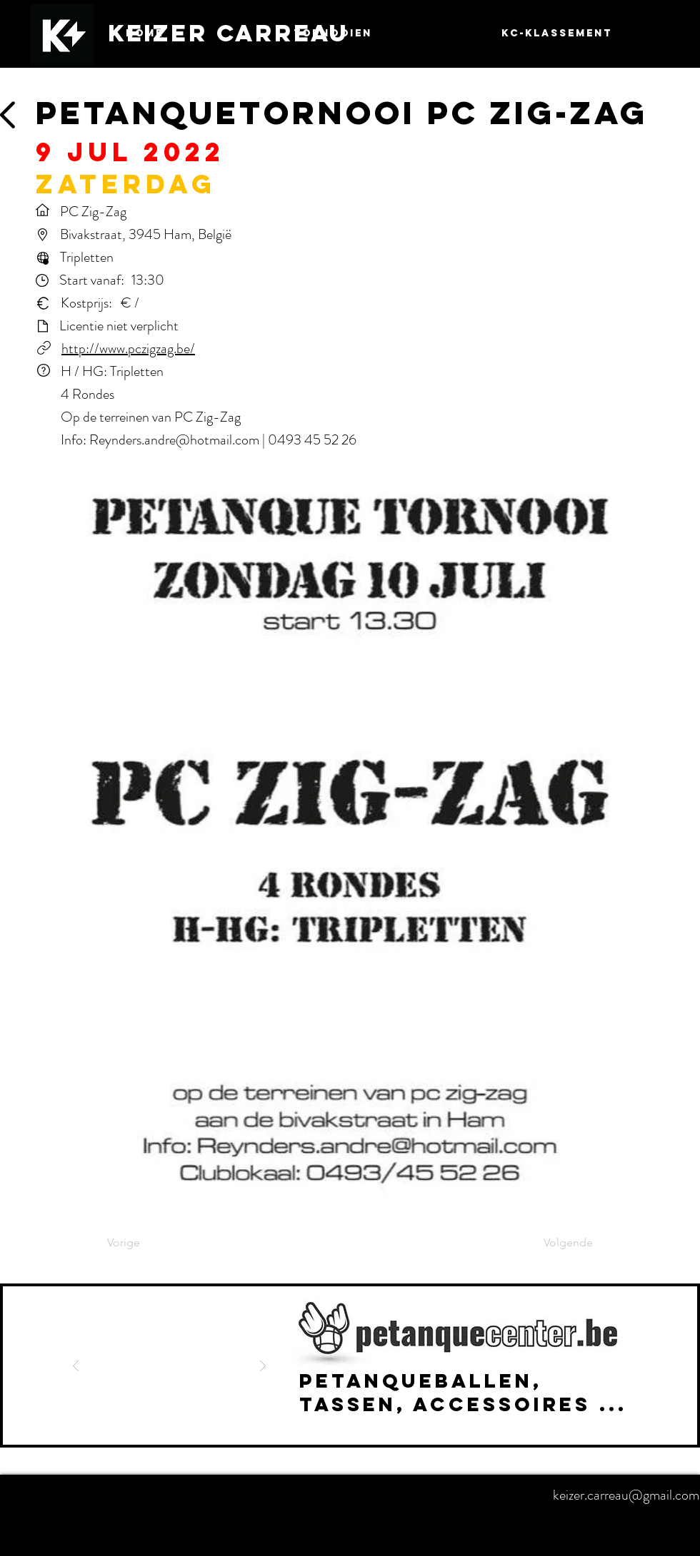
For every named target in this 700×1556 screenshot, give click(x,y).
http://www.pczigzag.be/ (128, 348)
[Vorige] (154, 1243)
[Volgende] (557, 1243)
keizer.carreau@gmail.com (626, 1495)
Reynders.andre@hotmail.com (174, 439)
